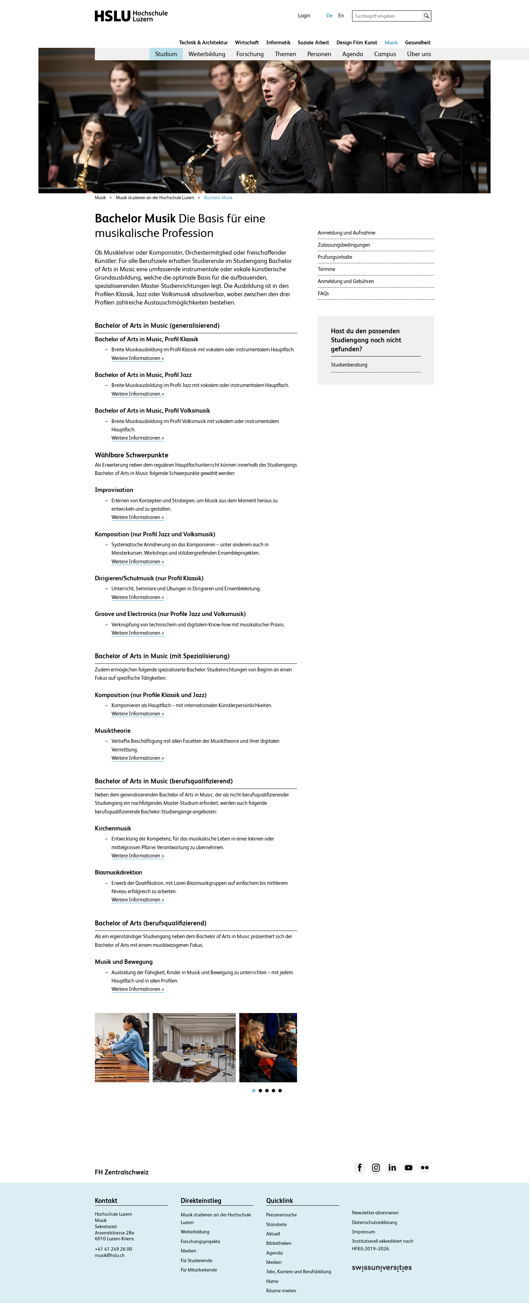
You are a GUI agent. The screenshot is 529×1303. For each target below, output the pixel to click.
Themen (285, 54)
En (341, 15)
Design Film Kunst (357, 42)
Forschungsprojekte (200, 1241)
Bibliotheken (279, 1243)
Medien (188, 1250)
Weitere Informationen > (137, 358)
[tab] (253, 1090)
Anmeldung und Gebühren (346, 281)
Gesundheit (418, 42)
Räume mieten (281, 1290)
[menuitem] (166, 54)
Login (304, 15)
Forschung (250, 54)
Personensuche (281, 1214)
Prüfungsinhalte (335, 257)
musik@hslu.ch (110, 1255)
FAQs (323, 293)
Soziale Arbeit (313, 42)
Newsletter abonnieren (375, 1212)
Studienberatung (349, 365)
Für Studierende (196, 1260)
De (329, 15)
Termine (326, 269)
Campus (385, 54)
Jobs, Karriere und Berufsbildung (298, 1271)
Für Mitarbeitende (199, 1270)
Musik (391, 42)
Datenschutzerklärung (374, 1222)
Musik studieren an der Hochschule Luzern (155, 197)
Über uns (419, 54)
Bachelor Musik (218, 197)
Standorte (276, 1224)
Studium (166, 54)
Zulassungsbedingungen (344, 245)
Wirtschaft (247, 42)
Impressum (363, 1231)
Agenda (352, 54)
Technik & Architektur (203, 42)
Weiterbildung (206, 54)
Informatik (278, 42)
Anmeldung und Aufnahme (346, 233)
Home (272, 1281)
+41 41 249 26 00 (113, 1249)
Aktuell (273, 1233)
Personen (319, 54)
